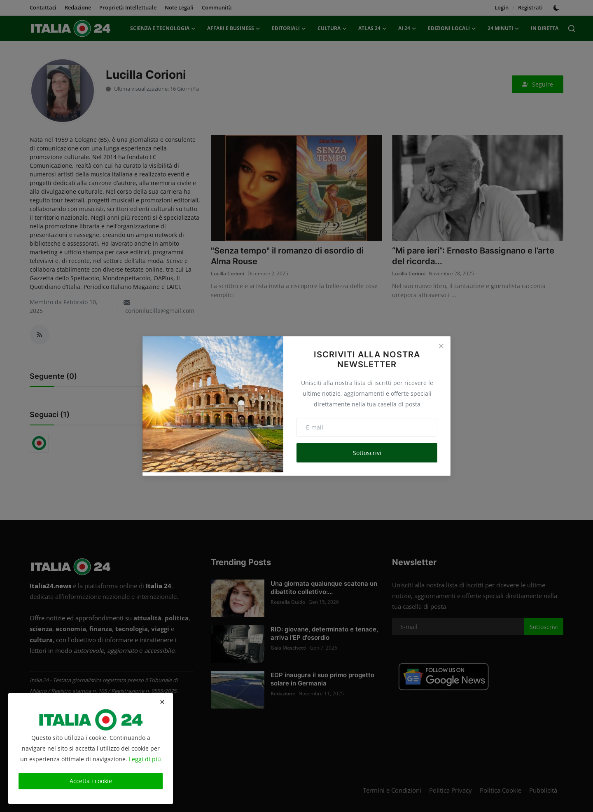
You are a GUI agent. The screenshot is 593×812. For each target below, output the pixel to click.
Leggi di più (145, 759)
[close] (162, 701)
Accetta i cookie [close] (91, 781)
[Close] (441, 346)
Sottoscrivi (367, 453)
